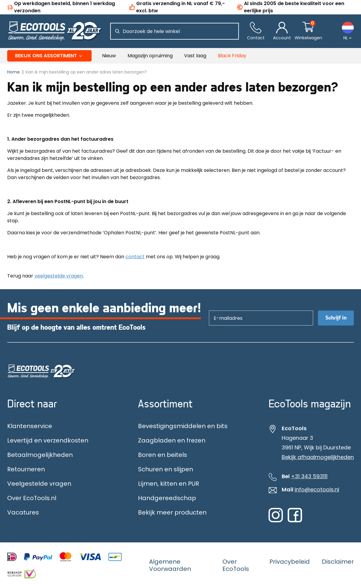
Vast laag (195, 55)
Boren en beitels (162, 455)
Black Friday (232, 55)
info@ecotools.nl (317, 489)
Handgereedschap (167, 498)
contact (135, 256)
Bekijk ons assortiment (49, 55)
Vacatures (23, 512)
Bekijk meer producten (172, 512)
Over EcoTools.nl (31, 498)
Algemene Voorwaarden (170, 565)
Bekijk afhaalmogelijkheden (318, 457)
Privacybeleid (289, 561)
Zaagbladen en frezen (171, 440)
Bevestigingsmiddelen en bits (182, 426)
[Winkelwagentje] (308, 31)
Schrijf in (336, 318)
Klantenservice (29, 426)
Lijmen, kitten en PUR (168, 483)
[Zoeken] (117, 31)
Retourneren (26, 469)
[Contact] (256, 31)
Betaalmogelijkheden (40, 455)
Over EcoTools (235, 565)
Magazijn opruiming (150, 55)
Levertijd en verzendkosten (47, 440)
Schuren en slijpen (165, 469)
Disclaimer (338, 561)
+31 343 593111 (309, 476)
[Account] (282, 31)
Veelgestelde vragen (39, 483)
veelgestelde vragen (58, 275)
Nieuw (109, 55)
